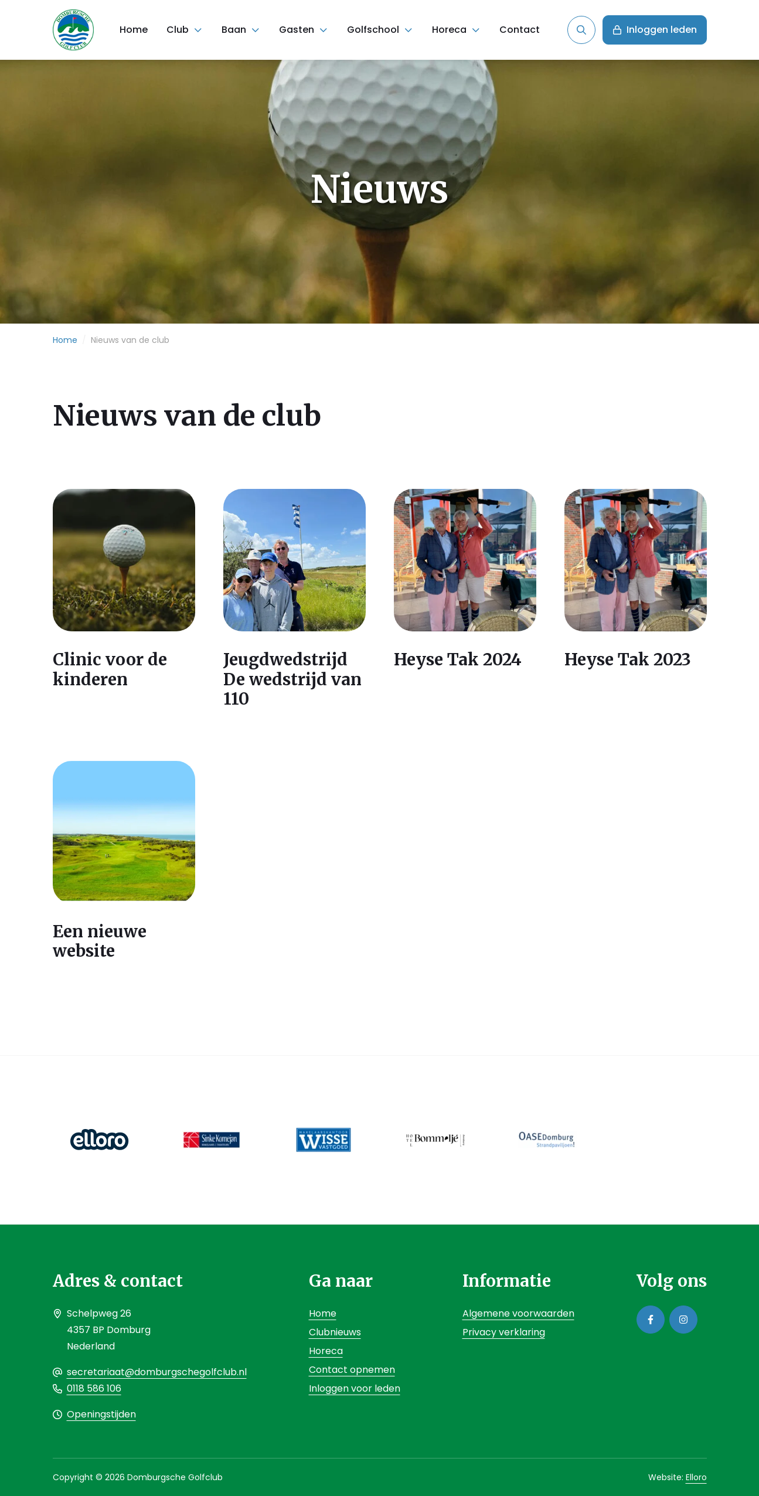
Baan (234, 29)
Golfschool (373, 29)
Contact (519, 29)
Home (134, 29)
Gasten (296, 29)
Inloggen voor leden (354, 1388)
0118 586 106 (94, 1388)
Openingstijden (101, 1414)
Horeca (449, 29)
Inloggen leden (654, 29)
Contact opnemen (352, 1369)
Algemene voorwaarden (518, 1313)
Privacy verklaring (503, 1332)
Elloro (696, 1477)
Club (177, 29)
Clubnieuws (335, 1332)
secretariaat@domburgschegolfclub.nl (157, 1372)
